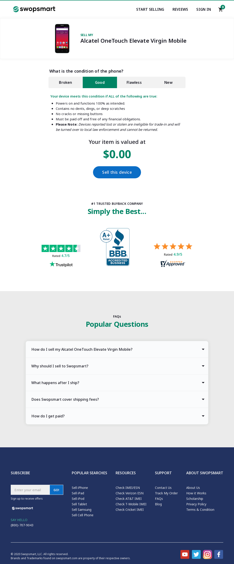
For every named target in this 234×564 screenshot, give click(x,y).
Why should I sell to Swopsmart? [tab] (59, 366)
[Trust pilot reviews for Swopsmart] (61, 256)
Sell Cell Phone (82, 515)
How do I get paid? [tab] (48, 416)
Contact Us (163, 487)
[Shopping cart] (220, 10)
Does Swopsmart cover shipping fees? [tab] (65, 399)
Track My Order (166, 493)
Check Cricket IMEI (130, 509)
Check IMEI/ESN (128, 487)
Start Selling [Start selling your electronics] (150, 9)
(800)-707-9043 (22, 525)
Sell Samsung (81, 509)
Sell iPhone (80, 487)
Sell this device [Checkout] (117, 172)
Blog (158, 504)
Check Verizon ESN (130, 493)
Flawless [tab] (134, 82)
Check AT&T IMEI (129, 498)
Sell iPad (78, 493)
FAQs (159, 498)
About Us (193, 487)
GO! (56, 490)
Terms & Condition (200, 509)
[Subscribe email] (30, 490)
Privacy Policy (196, 504)
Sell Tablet (79, 504)
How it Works (196, 493)
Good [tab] (100, 82)
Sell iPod (78, 498)
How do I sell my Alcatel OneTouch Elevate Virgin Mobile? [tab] (82, 349)
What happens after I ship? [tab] (55, 382)
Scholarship (194, 498)
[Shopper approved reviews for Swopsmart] (173, 255)
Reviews (180, 9)
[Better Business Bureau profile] (117, 248)
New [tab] (168, 82)
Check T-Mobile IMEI (131, 504)
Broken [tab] (65, 82)
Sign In (203, 9)
